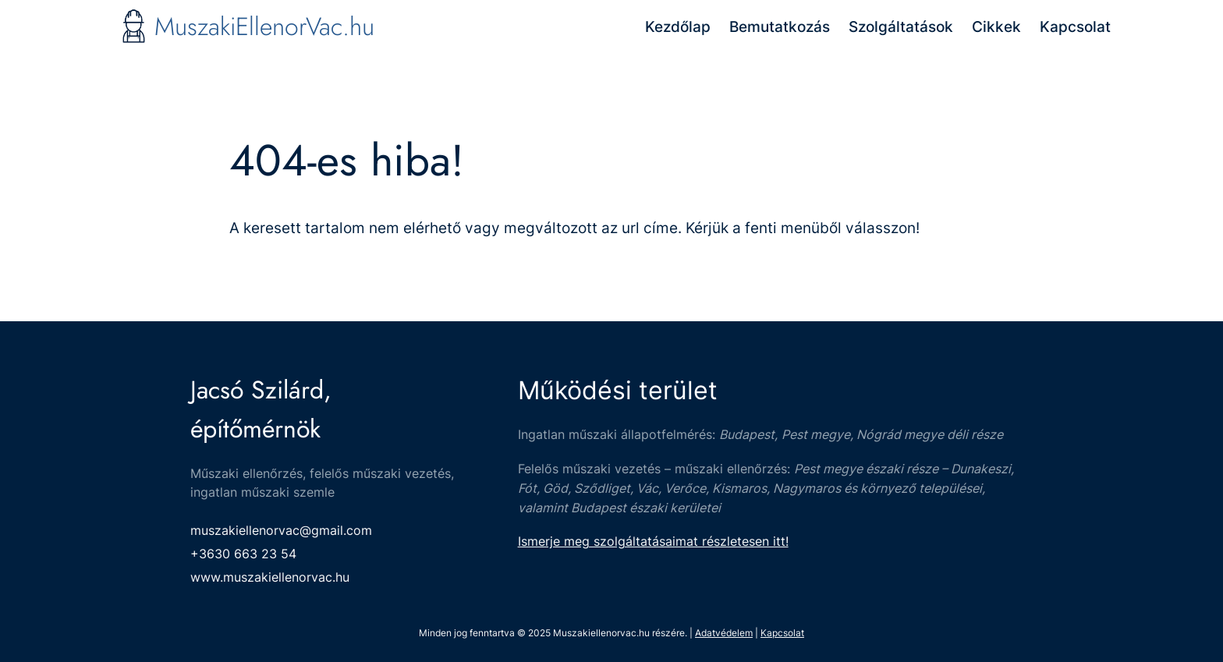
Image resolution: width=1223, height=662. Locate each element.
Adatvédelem (724, 633)
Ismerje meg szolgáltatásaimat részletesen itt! (653, 541)
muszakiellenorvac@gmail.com (281, 530)
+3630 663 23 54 (243, 553)
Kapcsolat (782, 633)
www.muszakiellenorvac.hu (269, 577)
